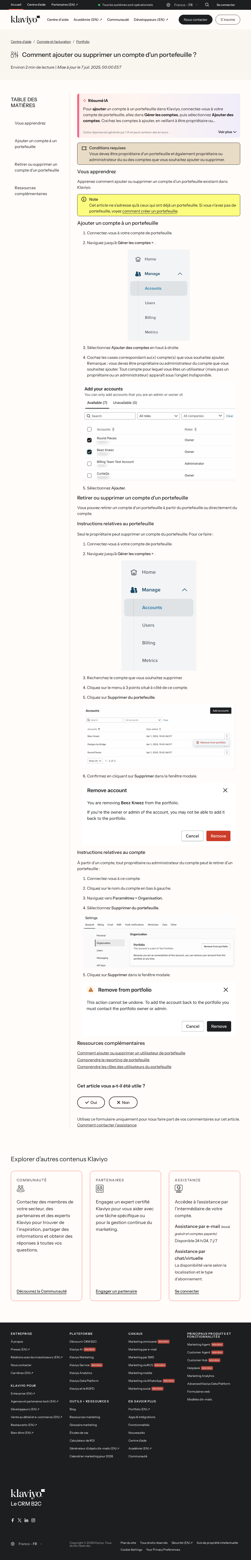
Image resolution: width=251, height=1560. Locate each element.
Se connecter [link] (187, 1291)
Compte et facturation (54, 41)
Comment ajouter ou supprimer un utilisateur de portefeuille (131, 1052)
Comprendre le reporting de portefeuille (113, 1059)
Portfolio (82, 41)
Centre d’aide (36, 4)
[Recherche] (207, 5)
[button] (158, 295)
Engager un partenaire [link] (116, 1291)
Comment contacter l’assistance (106, 1125)
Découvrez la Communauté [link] (42, 1291)
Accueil (16, 4)
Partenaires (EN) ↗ (64, 4)
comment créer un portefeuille (149, 211)
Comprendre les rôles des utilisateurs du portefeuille (124, 1066)
